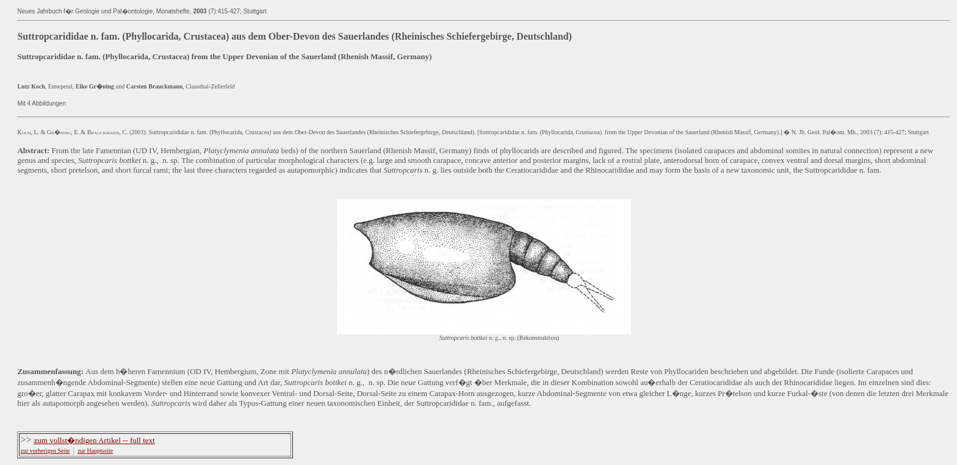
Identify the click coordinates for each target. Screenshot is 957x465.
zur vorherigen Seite (45, 450)
